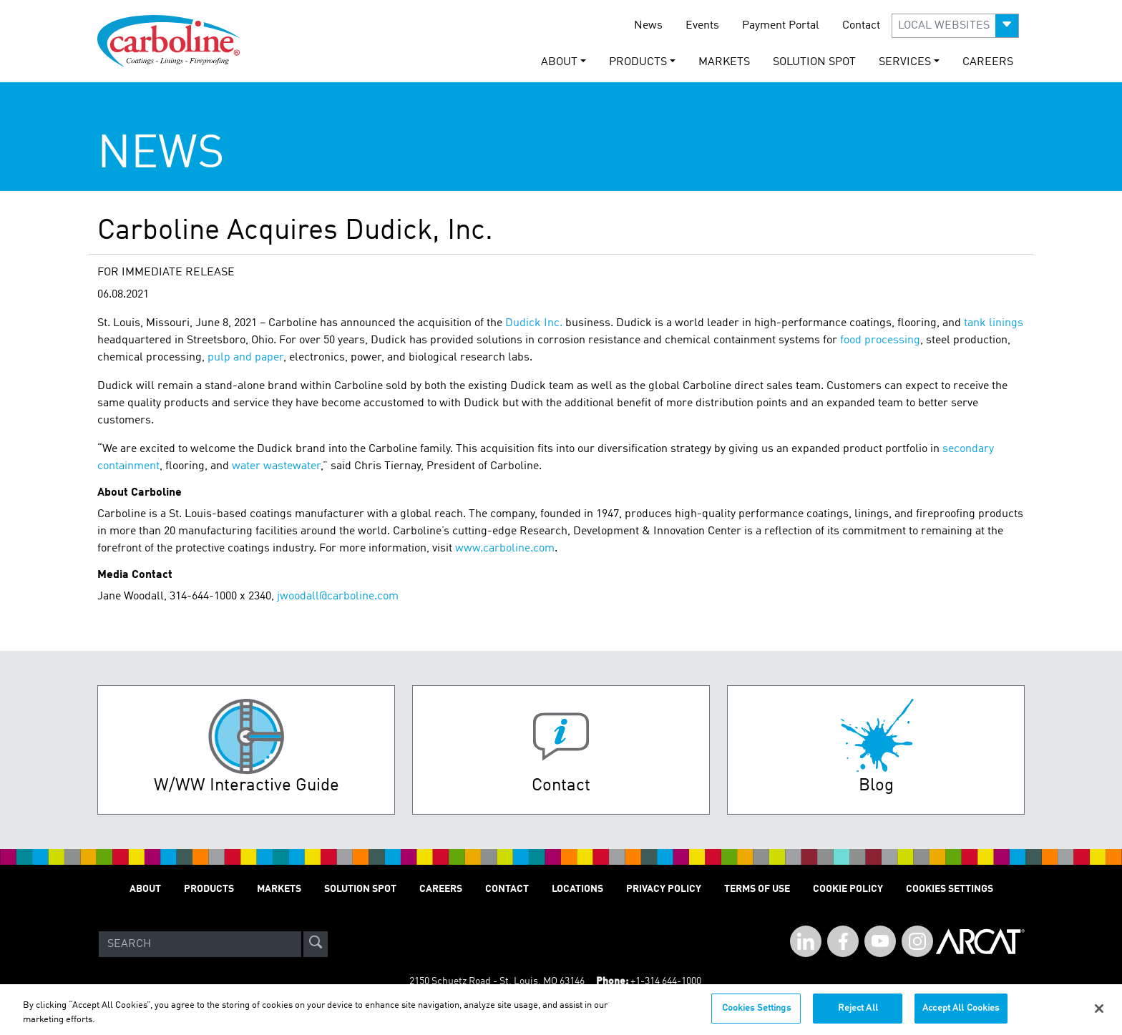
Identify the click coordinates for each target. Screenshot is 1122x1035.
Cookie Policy (848, 889)
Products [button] (638, 62)
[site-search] (315, 944)
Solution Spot (814, 62)
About (145, 889)
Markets (724, 62)
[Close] (1099, 1015)
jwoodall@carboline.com (338, 596)
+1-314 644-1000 (665, 981)
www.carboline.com (505, 548)
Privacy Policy (663, 889)
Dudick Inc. (533, 323)
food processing (880, 340)
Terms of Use (757, 889)
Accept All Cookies (960, 1015)
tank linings (993, 323)
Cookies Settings (756, 1015)
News (648, 25)
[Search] (200, 944)
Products (209, 889)
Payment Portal (780, 25)
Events (702, 25)
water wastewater (276, 466)
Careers (987, 62)
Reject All (858, 1015)
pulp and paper (245, 357)
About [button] (559, 62)
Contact (861, 25)
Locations (577, 889)
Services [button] (905, 62)
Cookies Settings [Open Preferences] (949, 889)
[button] (955, 26)
